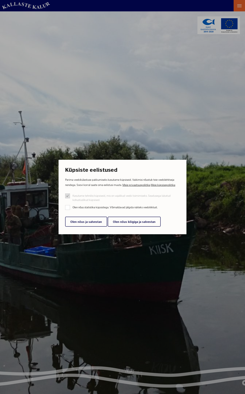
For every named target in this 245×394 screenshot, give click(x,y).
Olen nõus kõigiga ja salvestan (134, 222)
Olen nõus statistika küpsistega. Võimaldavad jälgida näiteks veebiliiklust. (115, 207)
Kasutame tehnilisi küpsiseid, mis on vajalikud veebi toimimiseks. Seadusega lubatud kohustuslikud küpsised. (122, 198)
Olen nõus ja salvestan (86, 222)
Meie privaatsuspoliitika (136, 185)
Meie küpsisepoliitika (163, 185)
